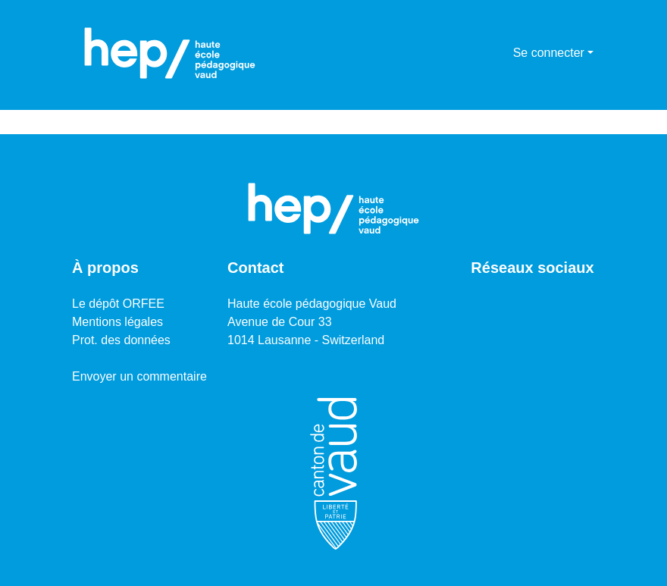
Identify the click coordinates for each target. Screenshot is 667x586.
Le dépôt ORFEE (118, 303)
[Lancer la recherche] (477, 53)
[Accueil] (170, 53)
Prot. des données (121, 340)
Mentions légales (117, 321)
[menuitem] (499, 53)
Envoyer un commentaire (139, 376)
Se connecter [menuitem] (548, 52)
